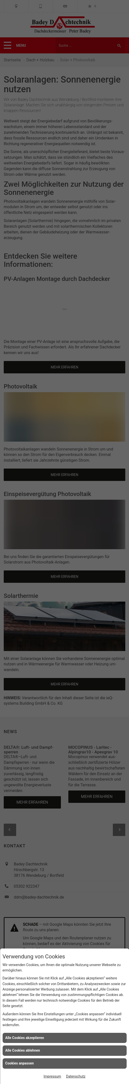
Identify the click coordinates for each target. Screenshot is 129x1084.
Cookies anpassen (19, 1063)
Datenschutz (76, 1076)
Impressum (52, 1076)
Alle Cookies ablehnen (22, 1050)
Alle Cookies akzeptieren (24, 1038)
